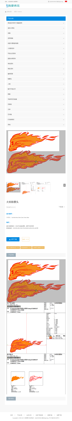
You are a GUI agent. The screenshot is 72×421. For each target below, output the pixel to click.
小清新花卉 (36, 48)
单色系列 (36, 63)
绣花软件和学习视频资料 (36, 23)
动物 (36, 33)
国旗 (36, 94)
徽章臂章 (36, 74)
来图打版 (49, 415)
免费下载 (59, 415)
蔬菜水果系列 (36, 58)
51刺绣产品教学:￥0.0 (38, 247)
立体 (36, 109)
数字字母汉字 (36, 89)
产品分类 (19, 415)
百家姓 (36, 104)
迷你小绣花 (36, 28)
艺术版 (36, 114)
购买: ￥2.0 (25, 239)
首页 (15, 11)
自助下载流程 (39, 415)
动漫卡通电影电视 (36, 43)
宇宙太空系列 (36, 53)
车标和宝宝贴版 (36, 99)
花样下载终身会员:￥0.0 (13, 247)
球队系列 (36, 68)
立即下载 (13, 239)
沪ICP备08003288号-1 (54, 418)
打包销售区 (36, 119)
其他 (36, 124)
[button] (64, 185)
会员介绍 (29, 415)
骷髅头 (36, 79)
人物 (36, 84)
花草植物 (36, 38)
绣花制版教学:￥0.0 (26, 247)
